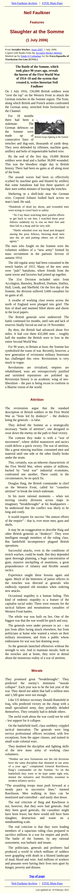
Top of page (37, 876)
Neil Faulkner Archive (24, 3)
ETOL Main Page (52, 3)
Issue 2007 (37, 49)
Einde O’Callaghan (31, 56)
